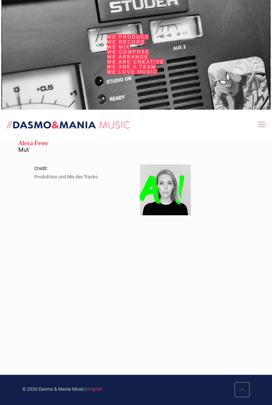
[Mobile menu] (261, 124)
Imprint (94, 389)
